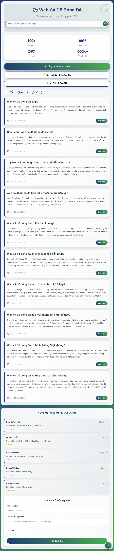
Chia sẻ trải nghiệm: (15, 517)
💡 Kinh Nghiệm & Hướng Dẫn (57, 75)
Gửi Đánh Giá (56, 542)
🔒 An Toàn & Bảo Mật (57, 83)
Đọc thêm (101, 121)
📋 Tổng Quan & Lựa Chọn (57, 66)
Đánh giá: (11, 531)
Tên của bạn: (12, 506)
